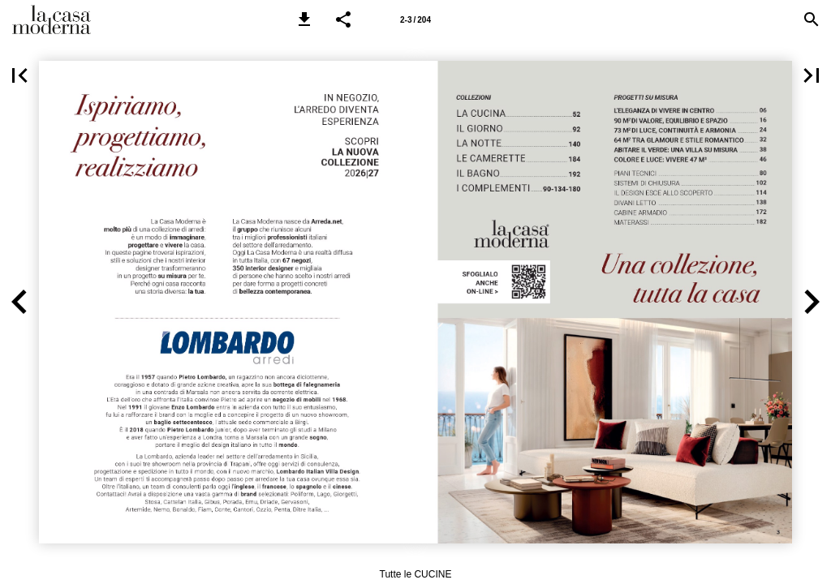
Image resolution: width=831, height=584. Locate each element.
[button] (304, 19)
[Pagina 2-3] (415, 19)
